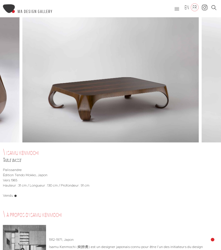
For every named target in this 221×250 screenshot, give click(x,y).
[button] (177, 8)
